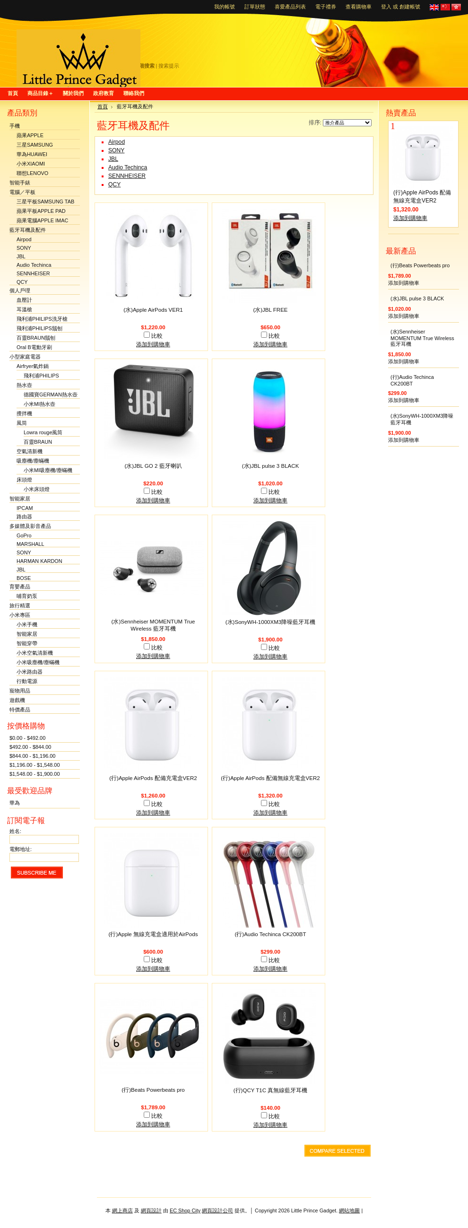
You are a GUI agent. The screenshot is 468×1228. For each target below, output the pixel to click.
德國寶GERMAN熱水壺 (51, 394)
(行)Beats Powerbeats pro (152, 1090)
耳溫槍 (24, 309)
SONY (24, 248)
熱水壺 (24, 385)
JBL (21, 256)
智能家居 (19, 498)
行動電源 (27, 681)
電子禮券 (325, 6)
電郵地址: (20, 849)
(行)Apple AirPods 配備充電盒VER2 (153, 778)
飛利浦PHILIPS (41, 375)
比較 (157, 336)
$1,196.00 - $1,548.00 (34, 765)
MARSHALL (30, 544)
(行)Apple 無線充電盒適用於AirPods (153, 934)
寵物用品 (19, 690)
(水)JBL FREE (270, 310)
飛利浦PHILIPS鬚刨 (39, 328)
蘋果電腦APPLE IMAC (42, 220)
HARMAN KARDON (39, 561)
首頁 (102, 106)
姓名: (15, 831)
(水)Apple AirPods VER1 (153, 310)
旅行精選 (19, 605)
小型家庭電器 (25, 357)
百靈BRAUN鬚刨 (36, 338)
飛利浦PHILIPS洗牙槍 (42, 319)
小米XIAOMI (31, 164)
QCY (22, 282)
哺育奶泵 (27, 596)
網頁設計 (151, 1210)
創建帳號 (409, 6)
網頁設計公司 (217, 1210)
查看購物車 (359, 6)
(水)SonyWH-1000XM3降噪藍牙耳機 (270, 622)
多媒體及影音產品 (30, 526)
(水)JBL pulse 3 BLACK (270, 466)
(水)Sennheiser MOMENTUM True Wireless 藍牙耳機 (422, 338)
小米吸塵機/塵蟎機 (38, 662)
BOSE (24, 578)
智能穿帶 (27, 643)
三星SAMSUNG (35, 145)
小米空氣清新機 (35, 653)
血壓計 (24, 300)
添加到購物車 (153, 344)
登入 (386, 6)
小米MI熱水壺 (39, 404)
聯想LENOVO (32, 173)
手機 (14, 126)
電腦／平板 (22, 192)
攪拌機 (24, 413)
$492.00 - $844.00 (30, 747)
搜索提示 (168, 66)
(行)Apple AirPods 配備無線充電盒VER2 (270, 778)
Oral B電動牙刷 (34, 347)
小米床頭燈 (37, 489)
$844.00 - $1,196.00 (32, 756)
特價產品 (19, 709)
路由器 (24, 516)
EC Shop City (185, 1210)
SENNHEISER (33, 273)
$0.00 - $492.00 (27, 738)
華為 (14, 803)
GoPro (24, 535)
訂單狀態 (254, 6)
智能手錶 (19, 182)
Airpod (24, 239)
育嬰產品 (19, 586)
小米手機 (27, 624)
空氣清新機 (30, 451)
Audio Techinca (34, 265)
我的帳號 (224, 6)
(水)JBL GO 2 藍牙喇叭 (153, 466)
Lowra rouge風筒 (43, 432)
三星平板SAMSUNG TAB (45, 201)
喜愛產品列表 (290, 6)
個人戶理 (19, 290)
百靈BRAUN (38, 442)
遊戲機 (17, 700)
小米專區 (19, 615)
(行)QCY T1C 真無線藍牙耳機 (271, 1090)
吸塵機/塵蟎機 (33, 461)
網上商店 (122, 1210)
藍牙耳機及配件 (27, 230)
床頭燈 (24, 479)
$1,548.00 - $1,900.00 (34, 774)
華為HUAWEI (32, 154)
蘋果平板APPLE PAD (41, 211)
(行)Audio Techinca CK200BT (270, 934)
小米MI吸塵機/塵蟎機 (48, 470)
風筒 (22, 423)
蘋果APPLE (30, 135)
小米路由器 (30, 672)
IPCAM (25, 508)
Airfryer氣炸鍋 (33, 366)
